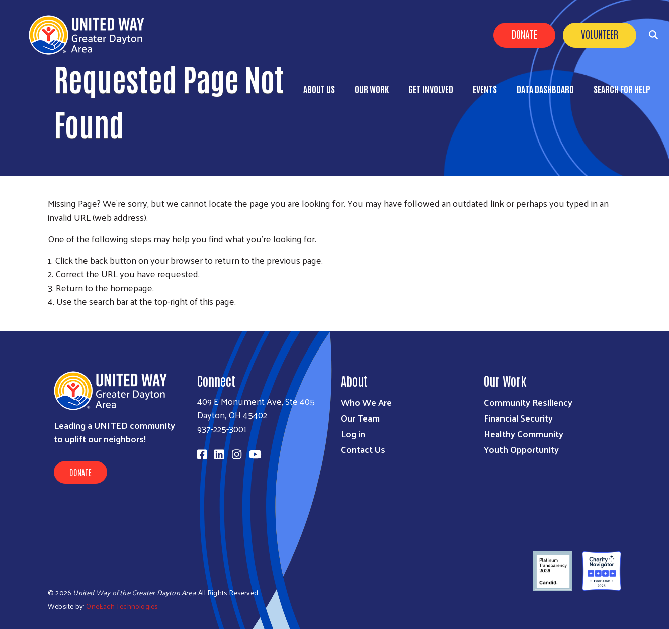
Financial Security (518, 418)
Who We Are (366, 402)
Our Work (372, 89)
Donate (524, 33)
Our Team (360, 418)
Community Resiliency (528, 402)
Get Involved (430, 89)
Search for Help (622, 89)
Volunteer (599, 33)
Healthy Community (523, 433)
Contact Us (363, 449)
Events (485, 89)
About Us (319, 89)
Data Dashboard (545, 89)
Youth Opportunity (521, 449)
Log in (353, 433)
